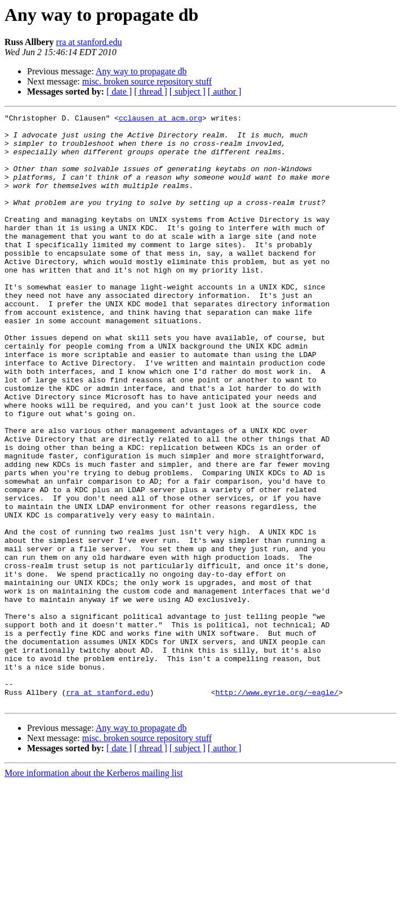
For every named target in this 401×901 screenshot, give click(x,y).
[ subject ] (188, 91)
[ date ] (119, 91)
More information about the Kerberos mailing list (93, 891)
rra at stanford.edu (89, 42)
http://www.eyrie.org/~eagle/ (276, 809)
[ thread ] (150, 91)
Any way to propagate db (141, 71)
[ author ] (225, 91)
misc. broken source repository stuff (147, 81)
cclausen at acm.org (160, 119)
